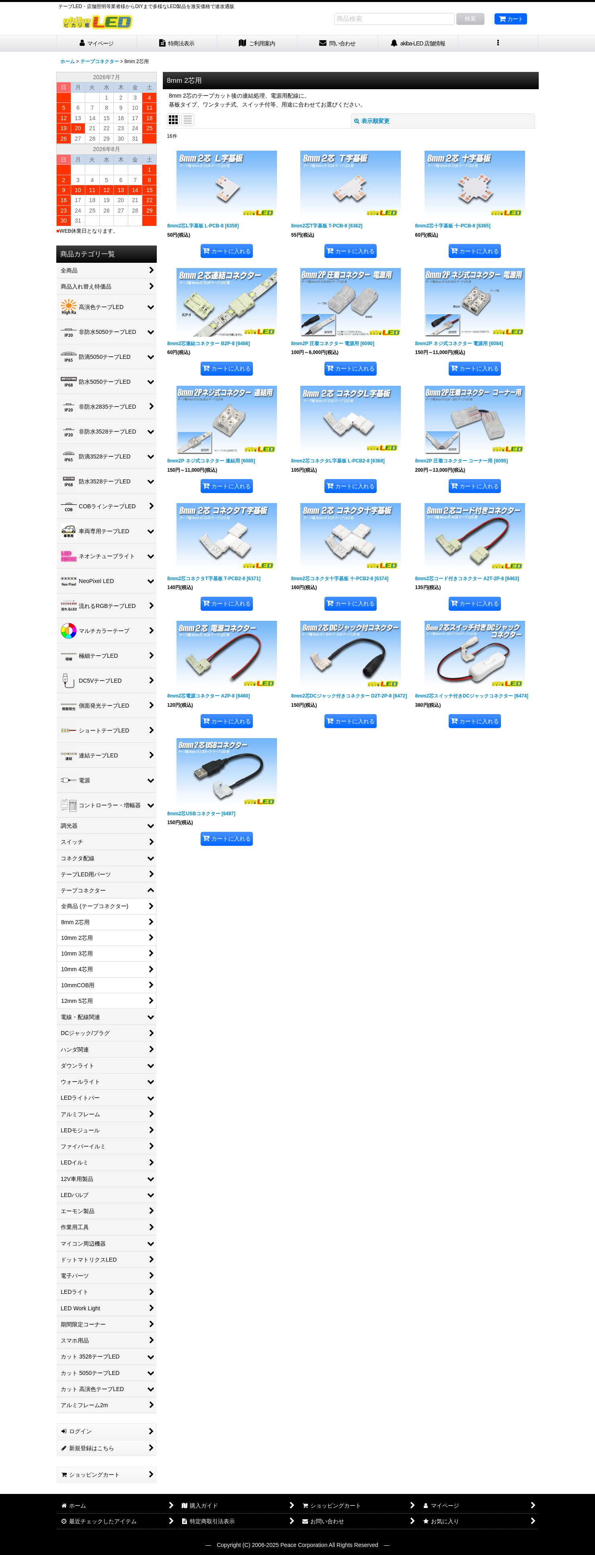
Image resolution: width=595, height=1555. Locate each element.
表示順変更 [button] (372, 121)
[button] (498, 43)
